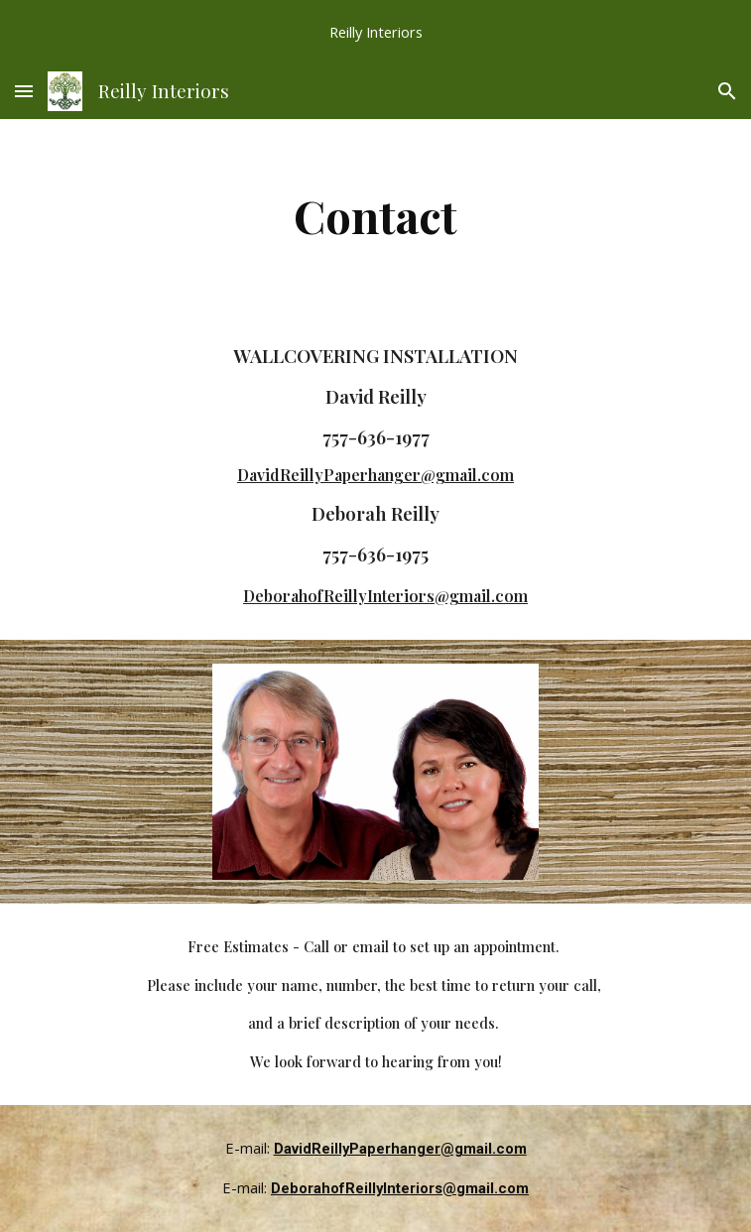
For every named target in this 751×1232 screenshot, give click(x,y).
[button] (24, 90)
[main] (375, 215)
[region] (375, 31)
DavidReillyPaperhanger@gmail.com (375, 474)
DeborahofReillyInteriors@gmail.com (385, 595)
